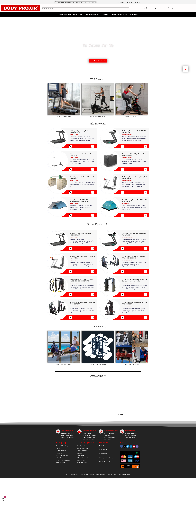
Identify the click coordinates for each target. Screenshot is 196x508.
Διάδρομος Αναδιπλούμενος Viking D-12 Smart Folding (134, 177)
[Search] (127, 9)
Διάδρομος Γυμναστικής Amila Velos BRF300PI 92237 (81, 131)
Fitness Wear (134, 14)
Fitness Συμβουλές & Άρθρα (167, 8)
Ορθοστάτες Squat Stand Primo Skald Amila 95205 (81, 154)
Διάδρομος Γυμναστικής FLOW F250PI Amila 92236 (134, 131)
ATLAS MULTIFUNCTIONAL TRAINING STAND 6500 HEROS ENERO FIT (81, 280)
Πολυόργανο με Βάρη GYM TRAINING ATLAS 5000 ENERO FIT (133, 257)
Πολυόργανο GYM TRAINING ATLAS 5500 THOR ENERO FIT (82, 303)
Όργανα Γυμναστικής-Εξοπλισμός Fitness (70, 14)
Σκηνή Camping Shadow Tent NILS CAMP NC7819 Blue (134, 200)
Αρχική (145, 8)
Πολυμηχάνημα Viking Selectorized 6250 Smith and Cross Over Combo (134, 280)
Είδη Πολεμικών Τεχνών (92, 14)
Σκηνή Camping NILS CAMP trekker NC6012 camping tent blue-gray (81, 200)
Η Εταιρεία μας (153, 8)
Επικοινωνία (180, 8)
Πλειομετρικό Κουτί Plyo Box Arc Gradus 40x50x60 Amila (134, 154)
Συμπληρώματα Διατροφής (119, 14)
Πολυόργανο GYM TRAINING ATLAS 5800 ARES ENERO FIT (134, 303)
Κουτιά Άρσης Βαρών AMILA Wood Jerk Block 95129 (82, 177)
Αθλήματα (105, 14)
